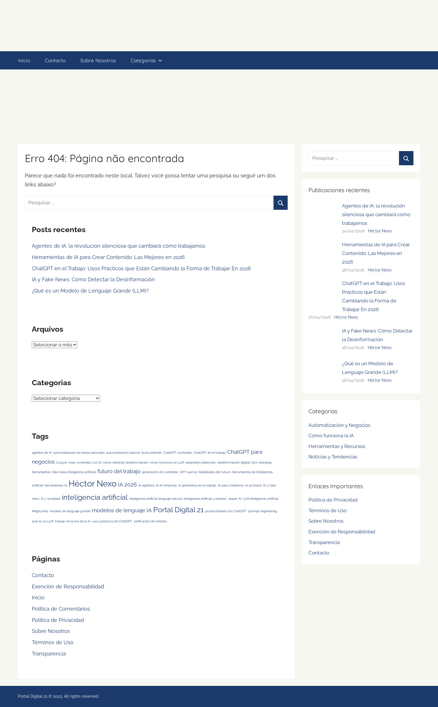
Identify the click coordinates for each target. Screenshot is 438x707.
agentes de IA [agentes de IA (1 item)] (42, 452)
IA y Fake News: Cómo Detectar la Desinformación (93, 279)
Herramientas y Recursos (336, 446)
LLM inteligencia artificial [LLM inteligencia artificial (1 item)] (260, 498)
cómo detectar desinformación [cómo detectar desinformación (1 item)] (125, 462)
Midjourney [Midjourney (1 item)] (40, 511)
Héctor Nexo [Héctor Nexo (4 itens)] (93, 483)
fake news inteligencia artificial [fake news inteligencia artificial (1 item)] (74, 472)
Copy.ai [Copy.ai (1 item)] (61, 462)
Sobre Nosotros (98, 60)
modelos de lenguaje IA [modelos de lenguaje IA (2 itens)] (122, 510)
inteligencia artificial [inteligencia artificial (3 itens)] (95, 497)
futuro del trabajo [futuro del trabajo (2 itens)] (119, 471)
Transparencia (49, 654)
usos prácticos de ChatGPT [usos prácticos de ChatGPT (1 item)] (112, 521)
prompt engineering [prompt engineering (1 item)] (262, 511)
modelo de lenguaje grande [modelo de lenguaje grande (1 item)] (70, 511)
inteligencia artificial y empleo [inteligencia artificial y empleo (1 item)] (205, 498)
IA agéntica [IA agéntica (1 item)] (146, 485)
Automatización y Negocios (339, 425)
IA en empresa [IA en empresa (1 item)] (166, 485)
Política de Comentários (61, 609)
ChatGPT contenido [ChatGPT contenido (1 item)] (177, 452)
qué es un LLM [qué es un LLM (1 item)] (42, 521)
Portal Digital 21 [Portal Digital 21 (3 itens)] (178, 510)
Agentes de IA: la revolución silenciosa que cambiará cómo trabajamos (118, 246)
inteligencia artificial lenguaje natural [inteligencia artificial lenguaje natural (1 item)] (155, 498)
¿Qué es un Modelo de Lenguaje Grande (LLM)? (90, 291)
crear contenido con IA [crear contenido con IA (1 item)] (84, 462)
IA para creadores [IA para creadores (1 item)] (231, 485)
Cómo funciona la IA (331, 435)
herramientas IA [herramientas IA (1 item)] (56, 485)
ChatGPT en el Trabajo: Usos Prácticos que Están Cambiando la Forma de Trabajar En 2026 (141, 268)
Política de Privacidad (58, 620)
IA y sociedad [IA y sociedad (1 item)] (50, 498)
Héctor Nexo (380, 231)
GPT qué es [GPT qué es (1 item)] (188, 472)
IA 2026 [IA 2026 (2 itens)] (127, 484)
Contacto (55, 60)
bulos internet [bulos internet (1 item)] (151, 452)
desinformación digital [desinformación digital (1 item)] (233, 462)
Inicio (24, 60)
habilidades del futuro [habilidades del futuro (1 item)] (214, 472)
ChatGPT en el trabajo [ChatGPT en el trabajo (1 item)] (209, 452)
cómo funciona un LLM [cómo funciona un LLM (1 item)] (167, 462)
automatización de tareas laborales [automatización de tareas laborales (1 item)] (79, 452)
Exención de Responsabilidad (68, 586)
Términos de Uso (52, 642)
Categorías (146, 60)
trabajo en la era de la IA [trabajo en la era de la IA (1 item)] (72, 521)
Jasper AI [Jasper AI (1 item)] (234, 498)
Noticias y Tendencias (332, 457)
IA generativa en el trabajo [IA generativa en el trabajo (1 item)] (197, 485)
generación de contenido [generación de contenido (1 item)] (160, 472)
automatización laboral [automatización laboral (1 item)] (123, 452)
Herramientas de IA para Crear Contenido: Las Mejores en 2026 (108, 257)
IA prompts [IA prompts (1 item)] (253, 485)
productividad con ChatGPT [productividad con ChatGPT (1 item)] (226, 511)
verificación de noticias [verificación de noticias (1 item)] (150, 521)
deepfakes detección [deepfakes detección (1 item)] (200, 462)
